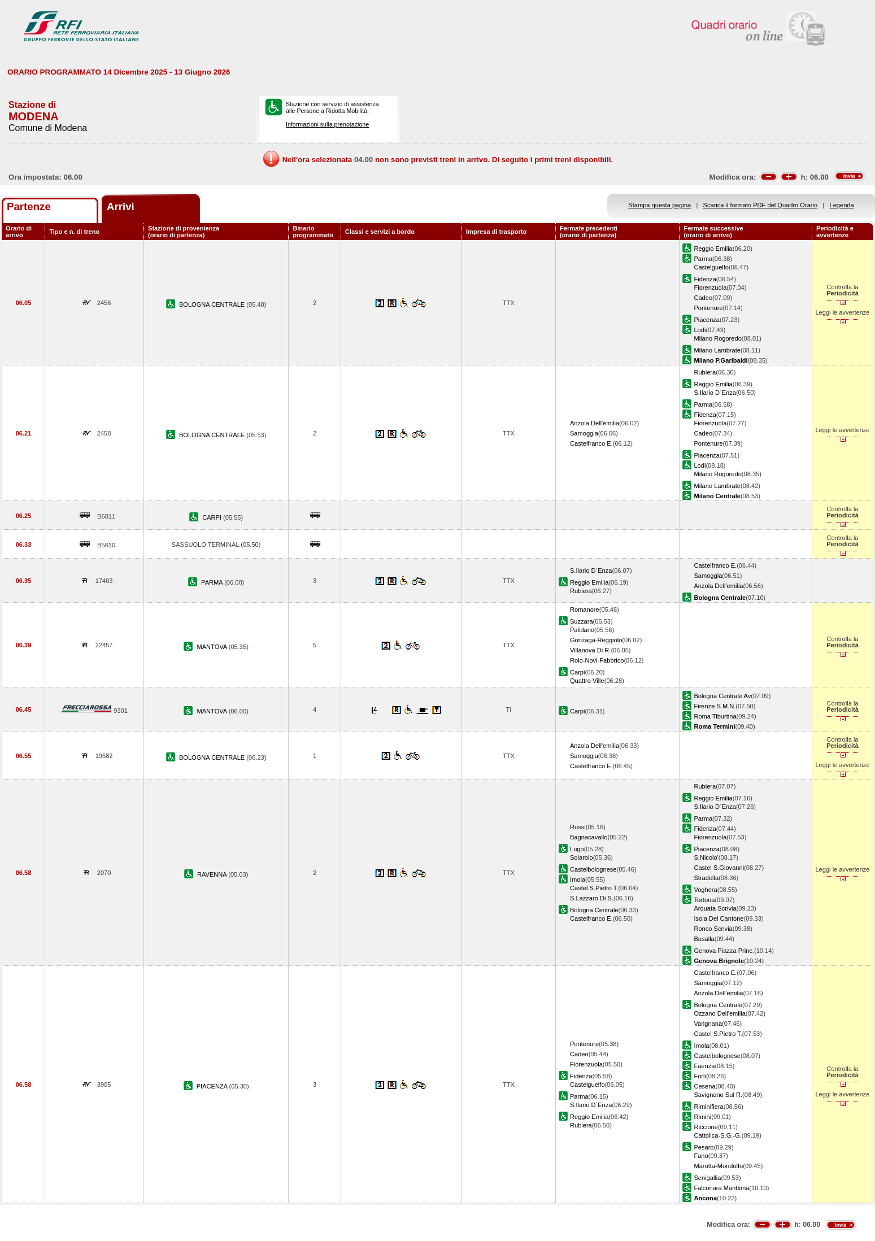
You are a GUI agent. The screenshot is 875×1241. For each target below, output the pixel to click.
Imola (577, 879)
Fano (701, 1155)
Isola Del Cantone (718, 918)
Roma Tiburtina (715, 716)
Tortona (704, 899)
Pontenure (708, 307)
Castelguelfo (711, 267)
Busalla (704, 938)
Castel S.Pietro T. (594, 888)
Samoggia (584, 433)
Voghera (705, 889)
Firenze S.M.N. (714, 706)
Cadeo (703, 297)
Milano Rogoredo (717, 338)
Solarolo (581, 857)
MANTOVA (213, 646)
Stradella (706, 877)
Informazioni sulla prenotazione (327, 124)
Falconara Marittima (721, 1188)
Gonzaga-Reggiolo (596, 640)
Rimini (702, 1116)
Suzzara (581, 621)
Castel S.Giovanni (719, 867)
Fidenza (705, 279)
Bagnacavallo (589, 837)
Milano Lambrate (717, 350)
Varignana (708, 1023)
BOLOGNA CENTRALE (212, 304)
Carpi (577, 672)
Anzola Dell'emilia (594, 423)
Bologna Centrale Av (722, 696)
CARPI (212, 517)
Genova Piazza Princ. (724, 950)
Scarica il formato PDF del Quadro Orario (760, 205)
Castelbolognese (593, 869)
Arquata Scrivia (715, 908)
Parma (703, 258)
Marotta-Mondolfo (718, 1165)
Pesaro (703, 1147)
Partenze (29, 206)
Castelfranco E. (591, 443)
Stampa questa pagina (659, 205)
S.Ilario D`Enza (715, 392)
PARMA (212, 582)
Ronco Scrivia (713, 928)
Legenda (842, 205)
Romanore (584, 609)
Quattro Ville (587, 680)
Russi (578, 827)
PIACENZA (213, 1086)
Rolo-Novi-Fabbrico (597, 660)
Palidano (582, 629)
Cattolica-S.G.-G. (717, 1135)
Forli (700, 1076)
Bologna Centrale (594, 910)
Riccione (705, 1127)
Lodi (700, 329)
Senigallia (707, 1177)
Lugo (577, 849)
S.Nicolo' (706, 857)
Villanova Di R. (590, 650)
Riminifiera (708, 1106)
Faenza (704, 1066)
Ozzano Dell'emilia (719, 1013)
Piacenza (707, 319)
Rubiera (705, 372)
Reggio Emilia (713, 248)
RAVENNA (212, 874)
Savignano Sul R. (718, 1094)
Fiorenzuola (710, 287)
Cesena (704, 1086)
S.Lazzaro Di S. (591, 898)
